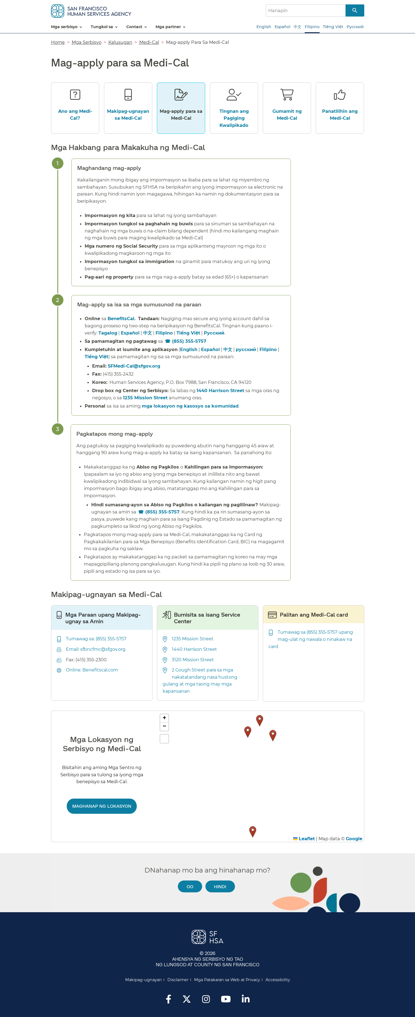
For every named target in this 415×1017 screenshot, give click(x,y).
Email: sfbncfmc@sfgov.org (95, 649)
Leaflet (304, 838)
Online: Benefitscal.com (92, 670)
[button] (272, 735)
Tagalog (107, 333)
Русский (355, 26)
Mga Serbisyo (86, 42)
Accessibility (278, 979)
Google (354, 838)
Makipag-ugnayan (143, 979)
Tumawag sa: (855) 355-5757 (96, 638)
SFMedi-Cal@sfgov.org (134, 366)
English (263, 26)
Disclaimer (178, 979)
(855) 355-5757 (189, 341)
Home (58, 42)
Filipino (312, 26)
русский (246, 349)
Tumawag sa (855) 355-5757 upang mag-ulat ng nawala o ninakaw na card (311, 639)
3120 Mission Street (193, 659)
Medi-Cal (149, 42)
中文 (297, 26)
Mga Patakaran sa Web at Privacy (227, 979)
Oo (190, 886)
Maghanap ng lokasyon (101, 806)
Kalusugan (120, 42)
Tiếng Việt (333, 26)
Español (282, 26)
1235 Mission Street (145, 397)
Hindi (220, 886)
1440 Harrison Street (220, 390)
